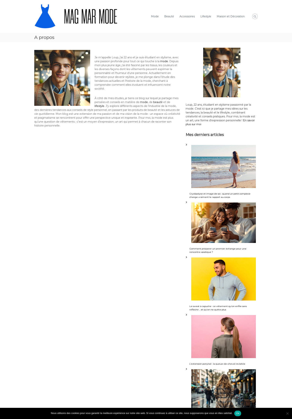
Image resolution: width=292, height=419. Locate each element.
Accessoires (187, 16)
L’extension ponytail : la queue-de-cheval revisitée (217, 363)
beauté (158, 102)
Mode (155, 16)
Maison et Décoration (231, 16)
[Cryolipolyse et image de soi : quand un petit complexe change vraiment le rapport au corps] (223, 166)
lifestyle (99, 106)
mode (164, 61)
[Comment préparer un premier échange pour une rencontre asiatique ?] (223, 223)
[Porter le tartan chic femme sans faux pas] (223, 389)
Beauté (169, 16)
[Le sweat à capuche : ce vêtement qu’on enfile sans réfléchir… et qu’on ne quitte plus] (223, 279)
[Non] (287, 413)
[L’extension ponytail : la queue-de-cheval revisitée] (223, 336)
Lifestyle (205, 16)
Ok (237, 413)
